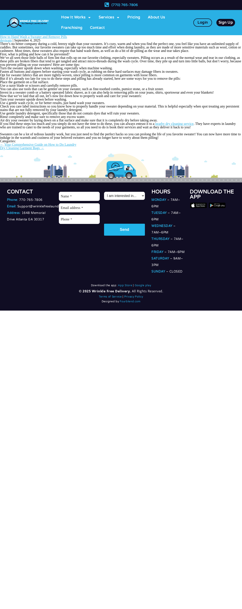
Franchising (72, 27)
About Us (156, 17)
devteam (6, 40)
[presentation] (137, 210)
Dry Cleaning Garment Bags (22, 148)
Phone (66, 219)
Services (109, 17)
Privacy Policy (133, 296)
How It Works (76, 17)
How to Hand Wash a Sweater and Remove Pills (33, 37)
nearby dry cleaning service (174, 124)
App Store (125, 285)
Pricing (133, 17)
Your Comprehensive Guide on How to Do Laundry (38, 144)
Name (66, 196)
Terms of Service (110, 296)
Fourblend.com (130, 301)
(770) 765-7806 (124, 5)
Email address (72, 208)
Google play (143, 285)
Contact (97, 27)
